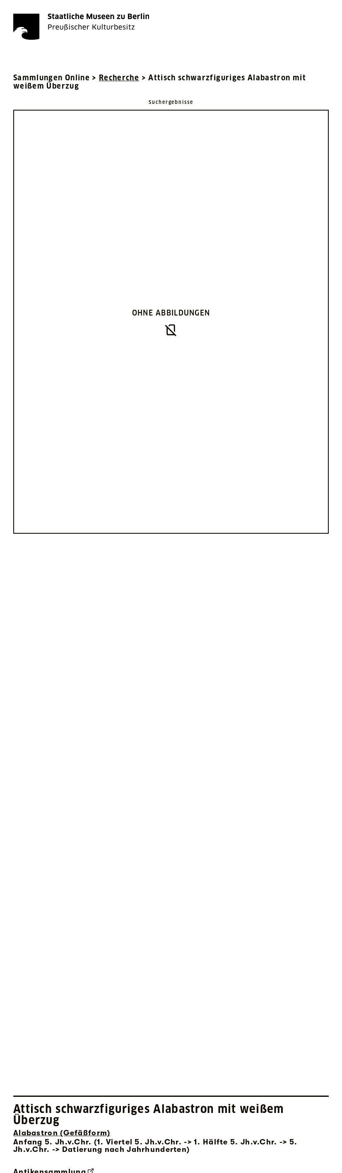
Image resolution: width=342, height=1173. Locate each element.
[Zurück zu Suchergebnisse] (171, 101)
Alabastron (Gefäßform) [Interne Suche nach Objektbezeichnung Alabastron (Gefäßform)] (61, 1133)
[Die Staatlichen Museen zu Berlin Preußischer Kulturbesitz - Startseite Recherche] (81, 26)
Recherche (119, 77)
